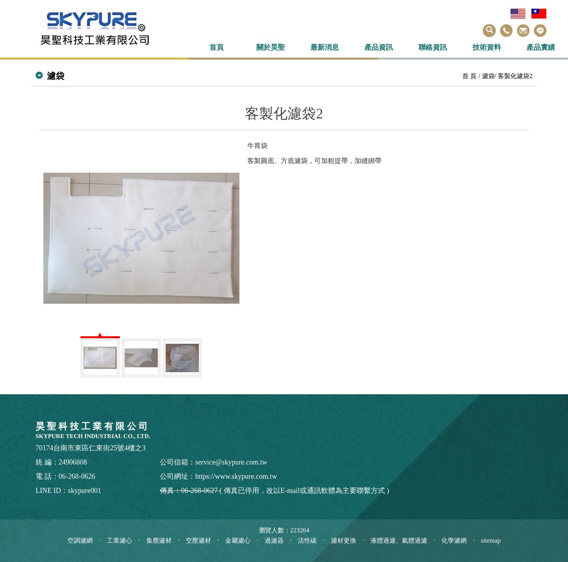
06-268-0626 (77, 476)
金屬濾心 (237, 540)
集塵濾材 (159, 540)
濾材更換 (343, 540)
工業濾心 (119, 540)
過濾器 (274, 540)
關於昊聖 (270, 47)
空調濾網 (80, 540)
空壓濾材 (198, 540)
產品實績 (541, 47)
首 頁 (469, 76)
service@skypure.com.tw (231, 462)
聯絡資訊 (433, 47)
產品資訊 (378, 47)
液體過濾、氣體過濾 (398, 540)
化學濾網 (454, 540)
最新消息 (324, 47)
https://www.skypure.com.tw (236, 476)
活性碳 (307, 540)
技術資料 (487, 47)
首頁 (216, 47)
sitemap (491, 540)
